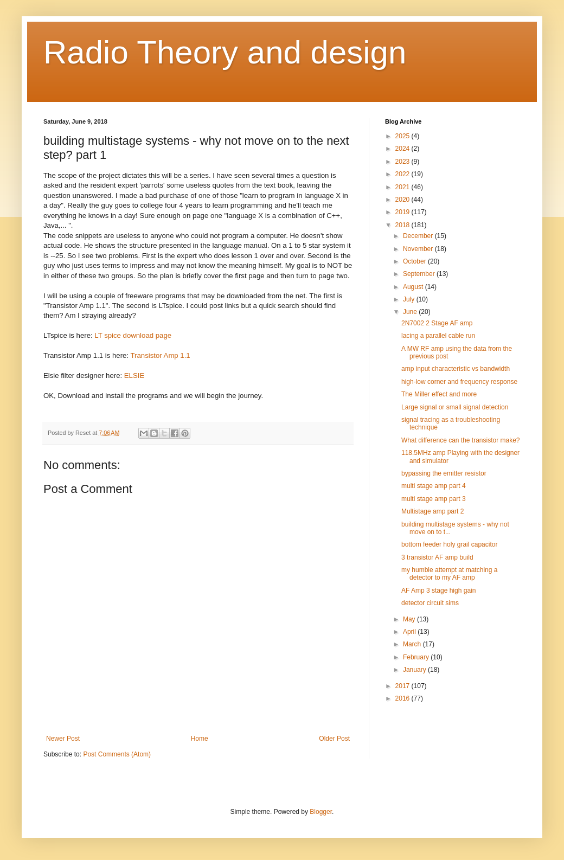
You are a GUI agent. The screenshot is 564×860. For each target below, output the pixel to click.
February (417, 657)
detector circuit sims (430, 603)
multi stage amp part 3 (433, 499)
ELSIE (134, 375)
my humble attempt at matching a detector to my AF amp (449, 573)
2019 (403, 212)
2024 (403, 148)
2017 (403, 686)
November (419, 249)
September (420, 274)
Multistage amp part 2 (432, 511)
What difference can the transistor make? (460, 440)
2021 (403, 187)
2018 (403, 225)
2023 (403, 161)
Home (199, 738)
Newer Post (63, 738)
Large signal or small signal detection (454, 407)
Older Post (334, 738)
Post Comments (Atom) (117, 754)
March (413, 644)
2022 (403, 174)
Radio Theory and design (224, 52)
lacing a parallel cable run (438, 335)
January (415, 669)
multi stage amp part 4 (433, 486)
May (410, 619)
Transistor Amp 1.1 (160, 355)
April (410, 632)
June (411, 312)
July (409, 299)
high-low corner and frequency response (459, 382)
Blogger (321, 812)
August (414, 287)
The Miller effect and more (439, 394)
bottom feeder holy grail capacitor (449, 544)
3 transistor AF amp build (437, 557)
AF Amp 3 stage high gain (438, 590)
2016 (403, 698)
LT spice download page (132, 335)
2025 (403, 136)
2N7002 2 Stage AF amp (436, 323)
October (415, 261)
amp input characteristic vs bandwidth (455, 369)
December (419, 236)
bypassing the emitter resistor (443, 473)
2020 (403, 199)
